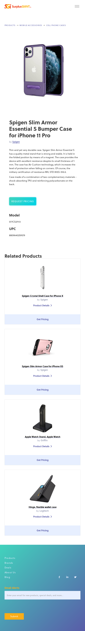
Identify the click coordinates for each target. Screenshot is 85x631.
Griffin (44, 440)
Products (10, 25)
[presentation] (26, 606)
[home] (17, 6)
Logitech (44, 510)
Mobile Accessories (31, 25)
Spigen (16, 141)
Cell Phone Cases (56, 25)
